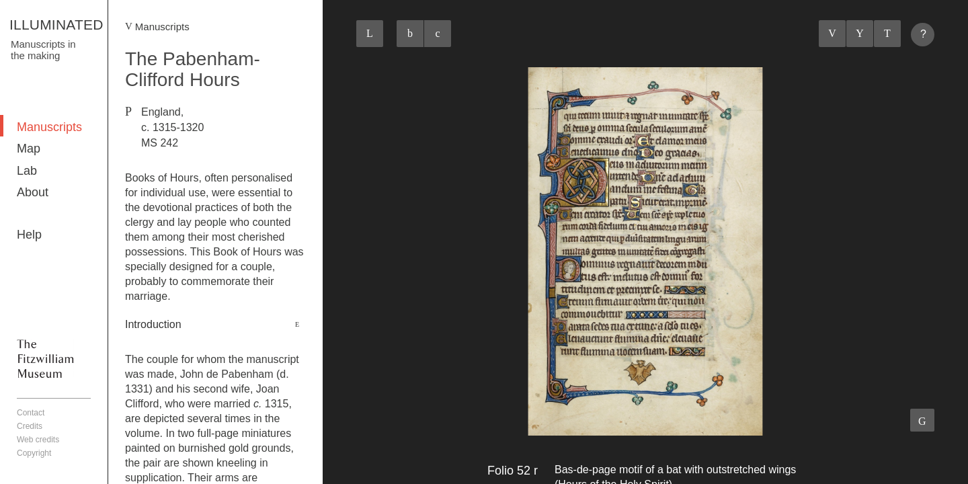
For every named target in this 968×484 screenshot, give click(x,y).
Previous (832, 33)
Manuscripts (49, 127)
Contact (30, 412)
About (32, 192)
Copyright (34, 453)
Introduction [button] (153, 324)
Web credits (38, 439)
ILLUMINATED (56, 24)
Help (29, 234)
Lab (27, 170)
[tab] (215, 324)
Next (887, 33)
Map (28, 148)
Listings (859, 33)
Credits (29, 426)
